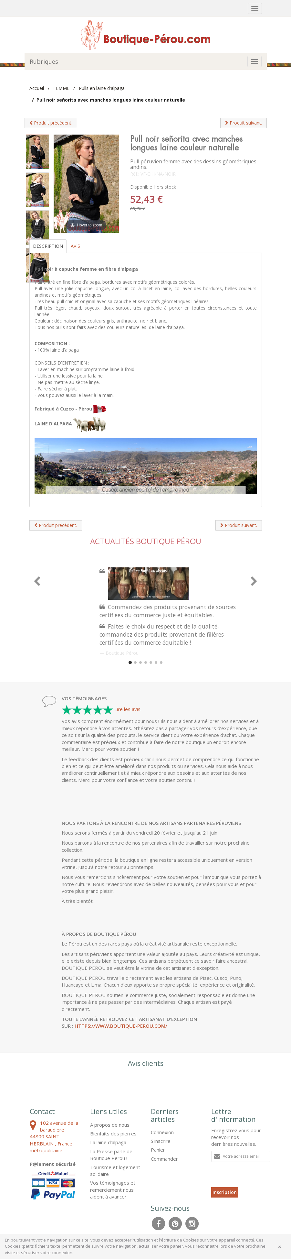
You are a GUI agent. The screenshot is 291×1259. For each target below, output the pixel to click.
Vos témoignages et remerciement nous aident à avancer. (112, 1189)
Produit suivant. (243, 123)
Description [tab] (48, 246)
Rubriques (44, 61)
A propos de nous (110, 1125)
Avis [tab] (75, 246)
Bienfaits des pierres (113, 1133)
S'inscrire (161, 1141)
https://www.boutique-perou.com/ (121, 1026)
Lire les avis (127, 709)
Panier (158, 1149)
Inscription (225, 1192)
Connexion (162, 1132)
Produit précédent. (50, 123)
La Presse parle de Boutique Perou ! (111, 1154)
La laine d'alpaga (108, 1142)
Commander (164, 1158)
